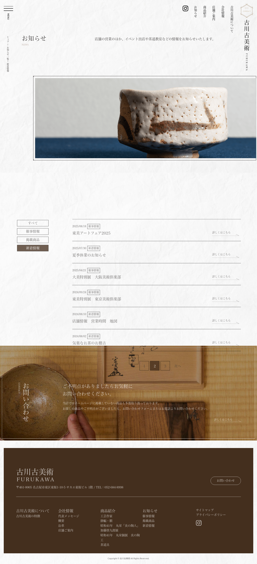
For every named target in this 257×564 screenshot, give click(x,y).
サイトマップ (205, 529)
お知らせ (195, 12)
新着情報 (33, 303)
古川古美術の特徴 (28, 535)
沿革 (61, 545)
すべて (33, 279)
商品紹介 (204, 12)
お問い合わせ (226, 492)
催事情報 (33, 287)
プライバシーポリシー (211, 534)
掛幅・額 (106, 540)
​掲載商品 (33, 295)
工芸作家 (106, 535)
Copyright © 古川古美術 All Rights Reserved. (128, 560)
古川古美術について (231, 19)
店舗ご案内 (213, 13)
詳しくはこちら (221, 288)
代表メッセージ (68, 535)
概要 (61, 540)
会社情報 (222, 12)
